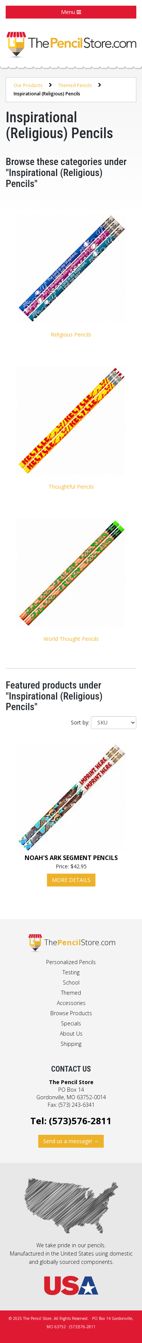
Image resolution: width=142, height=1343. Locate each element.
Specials (71, 1023)
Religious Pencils (71, 334)
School (71, 982)
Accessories (71, 1002)
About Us (71, 1033)
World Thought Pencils (71, 638)
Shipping (71, 1043)
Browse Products (71, 1013)
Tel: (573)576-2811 (71, 1120)
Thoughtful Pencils (71, 486)
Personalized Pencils (71, 962)
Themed (71, 992)
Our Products (28, 85)
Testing (71, 972)
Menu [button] (71, 12)
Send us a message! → (71, 1141)
